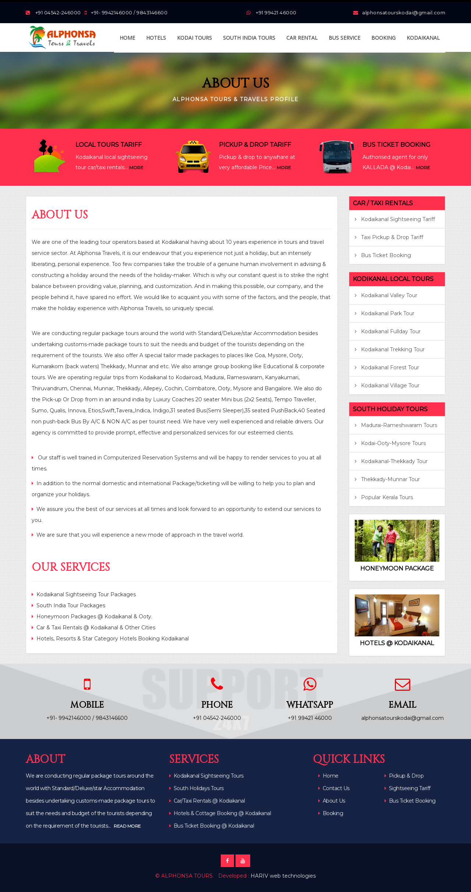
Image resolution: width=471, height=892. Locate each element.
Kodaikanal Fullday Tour (388, 331)
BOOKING (383, 37)
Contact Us (334, 788)
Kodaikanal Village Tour (387, 385)
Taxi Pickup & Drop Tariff (389, 237)
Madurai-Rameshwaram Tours (396, 425)
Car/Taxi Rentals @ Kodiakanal (209, 800)
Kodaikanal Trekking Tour (390, 349)
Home (328, 775)
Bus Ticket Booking (383, 255)
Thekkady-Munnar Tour (387, 479)
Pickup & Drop (404, 775)
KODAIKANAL (423, 37)
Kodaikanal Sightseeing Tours (209, 775)
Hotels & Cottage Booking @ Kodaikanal (222, 813)
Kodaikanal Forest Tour (387, 367)
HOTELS (156, 37)
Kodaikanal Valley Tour (386, 295)
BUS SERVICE (344, 37)
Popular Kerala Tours (384, 497)
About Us (331, 800)
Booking (330, 813)
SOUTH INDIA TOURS (249, 37)
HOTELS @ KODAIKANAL (397, 643)
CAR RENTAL (302, 37)
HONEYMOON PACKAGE (397, 568)
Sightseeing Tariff (408, 788)
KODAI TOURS (194, 37)
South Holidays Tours (199, 788)
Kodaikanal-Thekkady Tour (391, 461)
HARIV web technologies (283, 876)
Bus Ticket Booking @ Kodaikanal (214, 825)
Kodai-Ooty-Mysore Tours (390, 443)
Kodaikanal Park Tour (384, 313)
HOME (127, 37)
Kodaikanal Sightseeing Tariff (395, 219)
